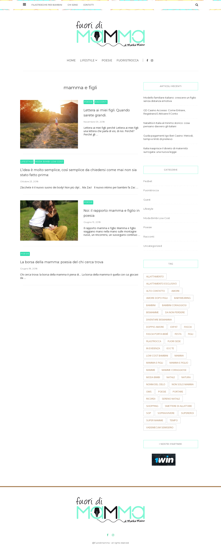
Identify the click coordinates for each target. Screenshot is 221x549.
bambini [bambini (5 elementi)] (151, 305)
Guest (147, 199)
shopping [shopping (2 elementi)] (152, 406)
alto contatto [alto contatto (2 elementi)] (155, 291)
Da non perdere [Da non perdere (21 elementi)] (175, 312)
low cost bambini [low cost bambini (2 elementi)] (157, 355)
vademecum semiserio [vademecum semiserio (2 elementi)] (159, 427)
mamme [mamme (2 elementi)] (150, 370)
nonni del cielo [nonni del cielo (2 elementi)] (155, 384)
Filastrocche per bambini (47, 5)
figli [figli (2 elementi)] (190, 334)
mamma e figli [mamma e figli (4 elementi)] (154, 362)
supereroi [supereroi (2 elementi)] (187, 413)
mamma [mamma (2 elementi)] (179, 355)
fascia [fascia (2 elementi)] (188, 327)
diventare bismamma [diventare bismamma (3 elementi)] (159, 319)
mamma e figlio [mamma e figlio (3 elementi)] (179, 362)
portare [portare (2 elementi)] (178, 391)
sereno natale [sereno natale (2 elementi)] (171, 398)
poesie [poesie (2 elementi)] (162, 391)
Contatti (88, 5)
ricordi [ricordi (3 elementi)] (150, 398)
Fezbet (147, 181)
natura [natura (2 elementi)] (186, 377)
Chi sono (73, 5)
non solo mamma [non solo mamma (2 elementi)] (183, 384)
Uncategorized (152, 245)
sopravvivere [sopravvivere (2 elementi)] (166, 413)
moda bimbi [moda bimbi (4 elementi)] (153, 377)
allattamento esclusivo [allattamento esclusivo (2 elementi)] (161, 283)
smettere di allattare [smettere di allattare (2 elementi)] (178, 406)
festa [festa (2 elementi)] (178, 334)
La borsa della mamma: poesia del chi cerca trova (61, 262)
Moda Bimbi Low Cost (49, 161)
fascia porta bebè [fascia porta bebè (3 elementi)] (157, 334)
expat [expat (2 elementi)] (174, 327)
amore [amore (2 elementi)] (175, 291)
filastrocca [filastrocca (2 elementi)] (153, 341)
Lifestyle (87, 60)
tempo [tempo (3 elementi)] (174, 420)
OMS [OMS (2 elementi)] (149, 391)
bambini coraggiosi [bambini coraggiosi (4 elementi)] (174, 305)
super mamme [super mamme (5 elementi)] (154, 420)
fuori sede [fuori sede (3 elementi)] (174, 341)
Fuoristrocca (128, 60)
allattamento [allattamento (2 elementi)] (155, 276)
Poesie (107, 60)
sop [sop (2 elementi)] (148, 413)
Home (71, 60)
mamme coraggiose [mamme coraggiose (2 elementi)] (174, 370)
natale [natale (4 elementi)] (171, 377)
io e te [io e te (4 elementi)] (170, 348)
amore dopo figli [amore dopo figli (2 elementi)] (157, 298)
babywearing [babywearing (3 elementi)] (182, 298)
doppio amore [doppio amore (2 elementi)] (155, 327)
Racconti (101, 102)
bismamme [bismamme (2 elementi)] (152, 312)
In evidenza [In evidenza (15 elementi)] (153, 348)
